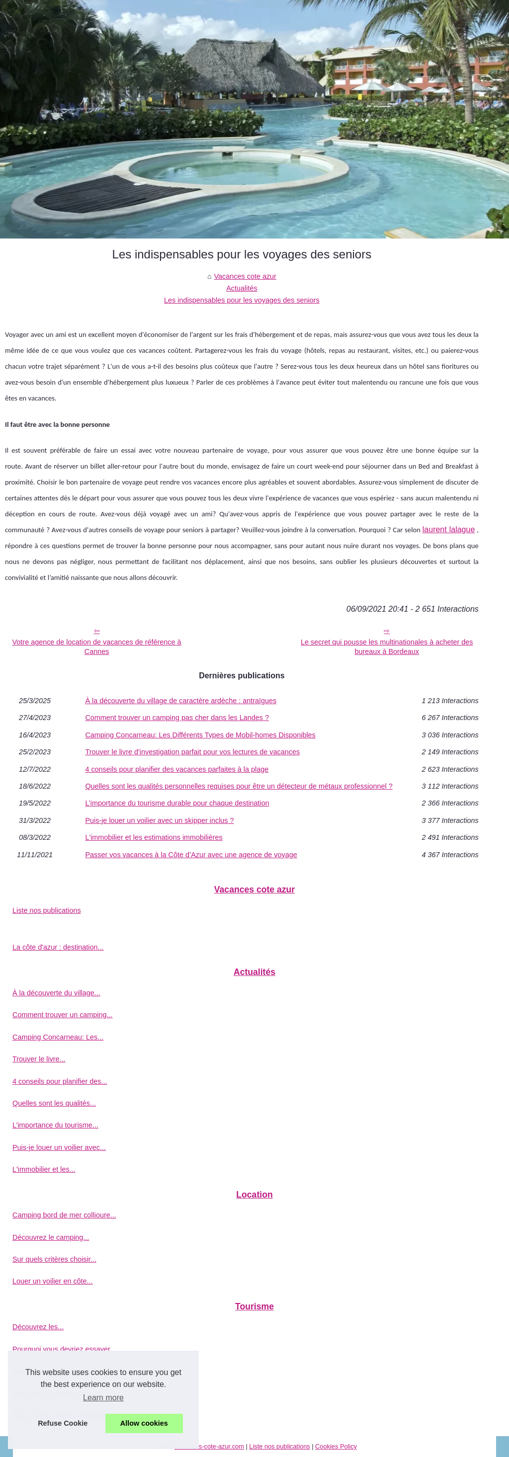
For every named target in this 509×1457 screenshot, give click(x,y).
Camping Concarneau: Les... (57, 1037)
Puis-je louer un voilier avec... (59, 1147)
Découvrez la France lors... (55, 1393)
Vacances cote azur (245, 276)
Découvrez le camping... (50, 1237)
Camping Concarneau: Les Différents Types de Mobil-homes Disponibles (200, 734)
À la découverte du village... (56, 993)
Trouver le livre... (39, 1059)
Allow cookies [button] (144, 1423)
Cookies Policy (336, 1446)
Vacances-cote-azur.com (209, 1446)
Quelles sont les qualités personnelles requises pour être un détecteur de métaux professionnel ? (238, 786)
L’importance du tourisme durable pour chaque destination (177, 803)
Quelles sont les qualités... (54, 1103)
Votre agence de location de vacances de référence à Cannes (96, 646)
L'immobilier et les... (44, 1169)
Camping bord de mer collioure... (64, 1215)
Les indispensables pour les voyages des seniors (242, 300)
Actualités (241, 288)
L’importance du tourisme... (55, 1125)
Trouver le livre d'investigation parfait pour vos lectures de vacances (192, 751)
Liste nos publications (46, 910)
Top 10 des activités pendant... (60, 1415)
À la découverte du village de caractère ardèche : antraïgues (180, 700)
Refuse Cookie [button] (62, 1423)
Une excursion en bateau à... (58, 1371)
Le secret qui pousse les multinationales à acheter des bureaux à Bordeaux (387, 646)
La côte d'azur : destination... (58, 947)
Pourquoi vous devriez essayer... (64, 1349)
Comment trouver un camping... (62, 1015)
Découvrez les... (38, 1327)
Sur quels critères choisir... (54, 1259)
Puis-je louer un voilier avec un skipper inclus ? (159, 820)
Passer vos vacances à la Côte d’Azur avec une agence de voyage (191, 854)
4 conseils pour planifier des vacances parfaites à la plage (176, 769)
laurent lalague (449, 529)
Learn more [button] (103, 1397)
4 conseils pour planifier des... (59, 1081)
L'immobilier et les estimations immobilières (153, 837)
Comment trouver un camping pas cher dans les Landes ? (177, 717)
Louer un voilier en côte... (52, 1281)
